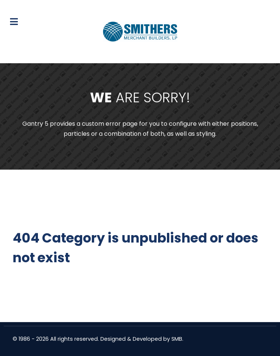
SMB (176, 339)
